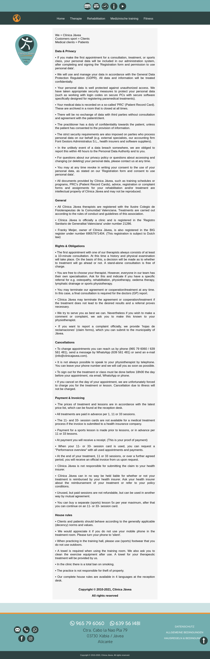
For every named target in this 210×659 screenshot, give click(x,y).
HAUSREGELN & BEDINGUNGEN (184, 638)
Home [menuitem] (61, 18)
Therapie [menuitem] (76, 18)
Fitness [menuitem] (148, 18)
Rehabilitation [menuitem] (96, 18)
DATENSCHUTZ (184, 626)
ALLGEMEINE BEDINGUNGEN (184, 632)
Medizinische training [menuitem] (124, 18)
